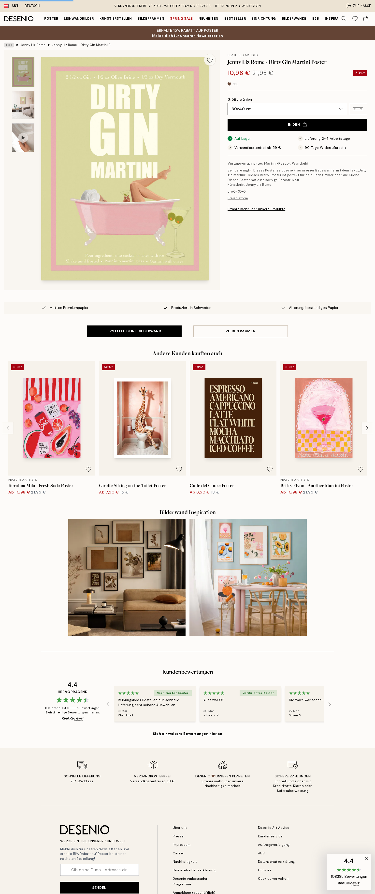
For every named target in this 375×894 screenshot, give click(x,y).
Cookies (265, 870)
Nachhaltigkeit (185, 862)
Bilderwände (294, 18)
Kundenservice (270, 836)
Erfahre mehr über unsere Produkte (256, 209)
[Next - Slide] (367, 428)
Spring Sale (181, 18)
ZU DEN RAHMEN (240, 331)
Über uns (180, 828)
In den (297, 124)
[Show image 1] (23, 72)
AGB (261, 853)
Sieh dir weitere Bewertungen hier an (187, 733)
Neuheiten (208, 18)
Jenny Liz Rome (33, 45)
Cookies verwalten (273, 879)
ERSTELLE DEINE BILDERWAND (134, 331)
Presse (178, 836)
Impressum (182, 845)
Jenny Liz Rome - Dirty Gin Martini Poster (81, 45)
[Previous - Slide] (8, 428)
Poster (51, 18)
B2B (315, 18)
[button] (358, 109)
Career (178, 853)
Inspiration (336, 18)
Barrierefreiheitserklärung (194, 870)
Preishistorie (238, 198)
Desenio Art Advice (273, 828)
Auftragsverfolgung (274, 845)
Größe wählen (240, 99)
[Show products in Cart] (365, 19)
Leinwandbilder (79, 18)
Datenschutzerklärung (276, 862)
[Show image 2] (23, 105)
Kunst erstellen (116, 18)
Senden (99, 887)
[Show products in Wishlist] (354, 19)
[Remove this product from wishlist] (210, 60)
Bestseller (235, 18)
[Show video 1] (23, 137)
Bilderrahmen (151, 18)
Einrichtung (264, 18)
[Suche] (344, 19)
